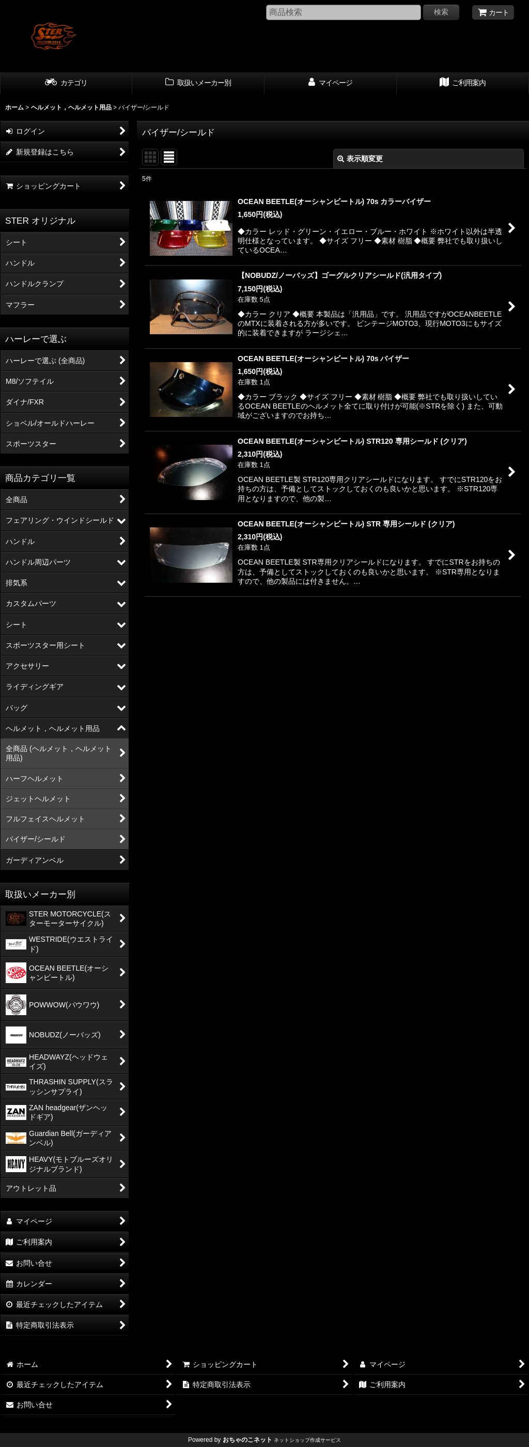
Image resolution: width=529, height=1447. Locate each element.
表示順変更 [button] (360, 158)
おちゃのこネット (247, 1439)
